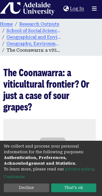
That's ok (73, 187)
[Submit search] (59, 8)
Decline (26, 187)
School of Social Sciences (34, 30)
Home (6, 24)
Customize (14, 176)
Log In (77, 8)
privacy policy (79, 169)
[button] (66, 8)
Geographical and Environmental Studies (34, 37)
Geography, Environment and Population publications (34, 43)
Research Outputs (39, 24)
